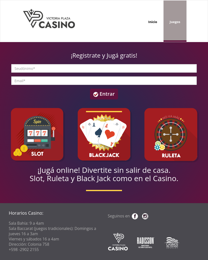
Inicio (152, 22)
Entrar (104, 93)
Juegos (175, 22)
